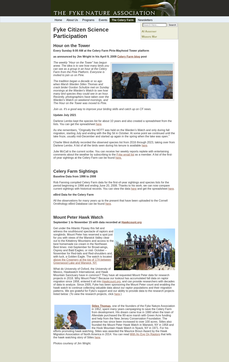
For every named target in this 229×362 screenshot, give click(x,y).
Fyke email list (125, 154)
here (98, 124)
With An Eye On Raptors (145, 334)
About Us (72, 20)
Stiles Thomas (101, 305)
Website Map (149, 36)
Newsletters (145, 20)
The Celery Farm (123, 20)
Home (58, 20)
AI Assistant (149, 31)
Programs (88, 20)
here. (118, 157)
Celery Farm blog (128, 56)
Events (103, 20)
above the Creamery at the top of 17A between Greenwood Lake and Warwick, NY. (82, 261)
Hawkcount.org (131, 222)
